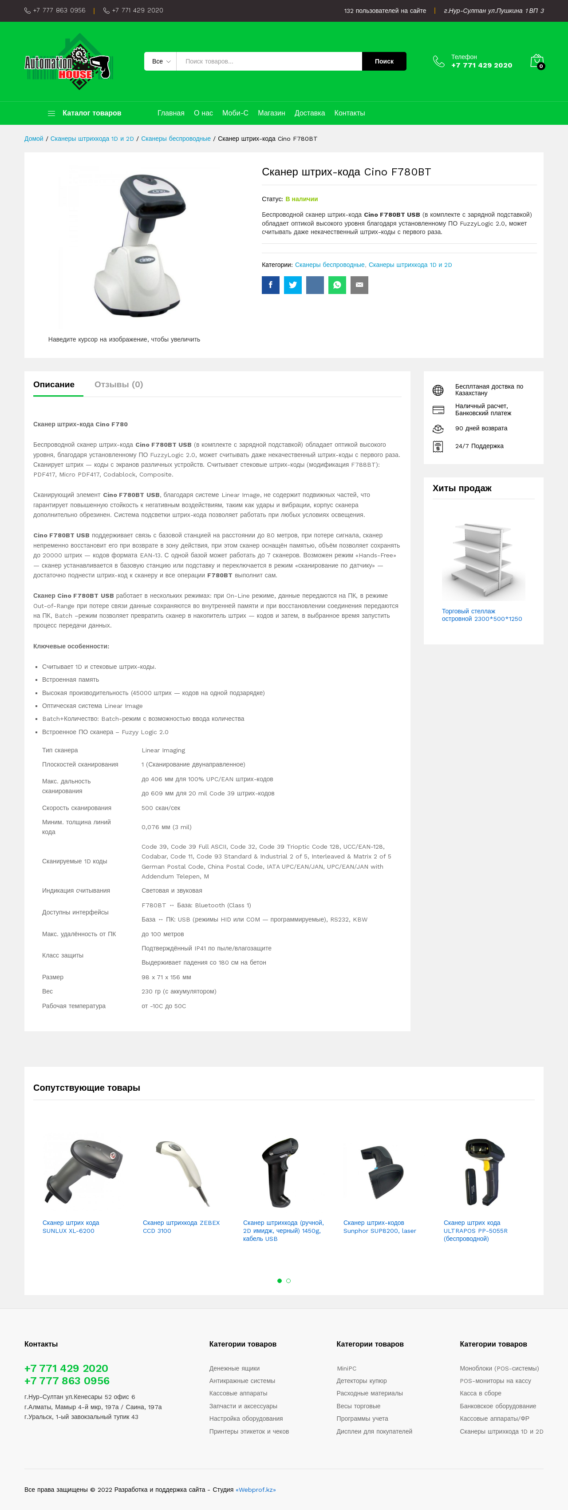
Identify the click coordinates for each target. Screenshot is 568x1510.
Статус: (272, 199)
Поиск (384, 61)
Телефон (464, 56)
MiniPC (346, 1368)
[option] (83, 1184)
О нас (203, 113)
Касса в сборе (480, 1393)
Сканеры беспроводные (330, 264)
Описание (54, 384)
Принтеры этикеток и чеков (249, 1431)
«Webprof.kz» (256, 1489)
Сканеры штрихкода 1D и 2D (410, 264)
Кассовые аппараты (238, 1393)
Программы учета (362, 1418)
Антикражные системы (242, 1380)
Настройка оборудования (246, 1418)
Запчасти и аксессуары (243, 1406)
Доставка (310, 113)
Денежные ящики (234, 1368)
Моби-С (235, 113)
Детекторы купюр (362, 1380)
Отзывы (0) (119, 384)
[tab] (58, 388)
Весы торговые (359, 1406)
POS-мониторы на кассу (495, 1380)
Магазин (271, 113)
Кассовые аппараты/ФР (494, 1418)
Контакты (350, 113)
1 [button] (279, 1281)
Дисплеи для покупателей (375, 1431)
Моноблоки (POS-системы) (499, 1368)
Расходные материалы (370, 1393)
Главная (171, 113)
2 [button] (288, 1281)
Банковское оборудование (498, 1406)
